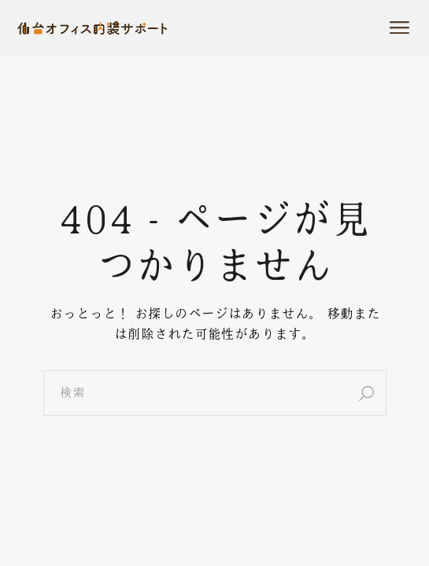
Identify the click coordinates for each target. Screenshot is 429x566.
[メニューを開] (399, 27)
